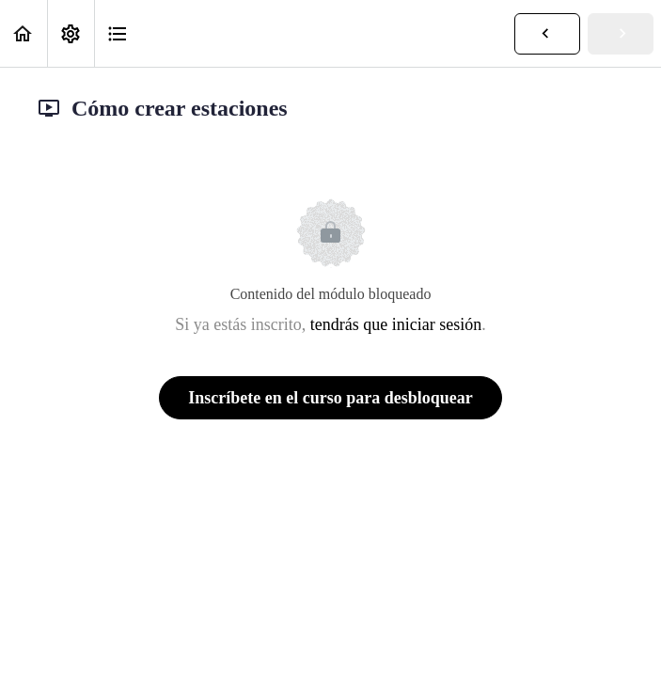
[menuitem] (70, 33)
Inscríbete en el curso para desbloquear (330, 397)
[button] (23, 33)
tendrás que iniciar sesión (395, 324)
